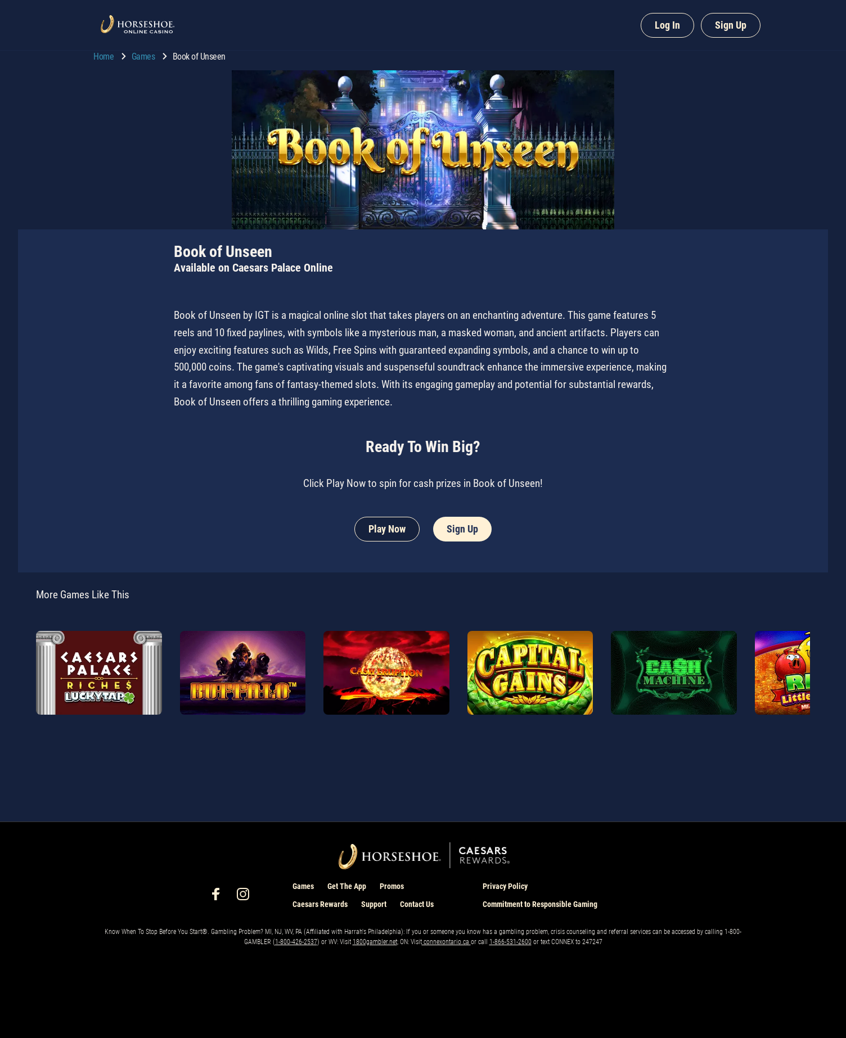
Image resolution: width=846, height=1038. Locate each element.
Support (373, 904)
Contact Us (417, 904)
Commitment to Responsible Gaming (540, 904)
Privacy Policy (505, 886)
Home (104, 56)
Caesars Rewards (320, 904)
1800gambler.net (375, 942)
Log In (667, 25)
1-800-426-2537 (296, 942)
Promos (392, 886)
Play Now (387, 529)
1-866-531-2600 (510, 942)
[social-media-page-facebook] (219, 897)
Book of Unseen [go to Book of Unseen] (199, 56)
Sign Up (730, 25)
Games (144, 56)
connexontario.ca (446, 942)
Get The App (346, 886)
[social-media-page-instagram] (246, 897)
